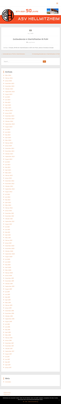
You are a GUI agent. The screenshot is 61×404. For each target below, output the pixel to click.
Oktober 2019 (9, 283)
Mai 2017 (7, 362)
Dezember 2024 (9, 116)
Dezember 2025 (9, 83)
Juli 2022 (7, 194)
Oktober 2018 (9, 316)
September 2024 (10, 124)
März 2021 (8, 237)
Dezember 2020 (9, 246)
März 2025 (8, 108)
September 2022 (10, 189)
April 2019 (8, 300)
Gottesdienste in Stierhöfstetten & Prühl (30, 39)
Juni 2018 (7, 327)
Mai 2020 (7, 264)
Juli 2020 (7, 259)
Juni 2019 (7, 294)
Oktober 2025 (9, 89)
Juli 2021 (7, 227)
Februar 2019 (8, 305)
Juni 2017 (7, 359)
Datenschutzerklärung (33, 401)
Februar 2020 (9, 273)
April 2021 (8, 235)
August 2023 (8, 159)
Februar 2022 (9, 208)
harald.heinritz (31, 42)
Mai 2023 (7, 167)
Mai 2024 (7, 135)
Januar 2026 (8, 81)
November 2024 (9, 118)
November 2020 (9, 248)
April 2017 (8, 365)
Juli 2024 (7, 129)
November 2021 (9, 216)
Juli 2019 (7, 292)
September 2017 (9, 351)
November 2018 (9, 313)
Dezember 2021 (9, 213)
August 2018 (8, 321)
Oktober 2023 (9, 154)
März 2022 (8, 205)
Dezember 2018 (9, 310)
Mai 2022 (7, 200)
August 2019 (8, 289)
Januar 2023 (8, 178)
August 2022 (8, 191)
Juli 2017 (7, 356)
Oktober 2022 (9, 186)
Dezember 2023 (9, 148)
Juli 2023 (7, 162)
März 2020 (8, 270)
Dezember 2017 (9, 343)
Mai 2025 (7, 102)
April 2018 (8, 332)
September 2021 (9, 221)
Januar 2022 (8, 210)
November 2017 (9, 346)
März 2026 (8, 75)
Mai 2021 (7, 232)
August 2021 (8, 224)
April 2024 (8, 137)
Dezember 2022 (9, 181)
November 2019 (9, 281)
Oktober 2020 (9, 251)
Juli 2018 (7, 324)
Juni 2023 (7, 164)
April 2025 (8, 105)
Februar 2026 (9, 78)
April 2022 (8, 202)
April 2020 (8, 267)
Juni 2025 (7, 99)
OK (23, 401)
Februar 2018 (8, 338)
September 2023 (10, 156)
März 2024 (8, 140)
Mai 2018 (7, 329)
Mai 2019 (7, 297)
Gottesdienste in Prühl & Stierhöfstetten (13, 54)
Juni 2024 (7, 132)
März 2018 (8, 335)
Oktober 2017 (9, 348)
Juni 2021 (7, 229)
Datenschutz (7, 392)
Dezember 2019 (9, 278)
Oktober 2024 (9, 121)
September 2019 (9, 286)
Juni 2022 (7, 197)
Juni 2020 (7, 262)
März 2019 (8, 302)
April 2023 (8, 170)
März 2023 (8, 173)
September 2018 (9, 319)
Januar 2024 (8, 145)
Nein (26, 401)
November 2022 (9, 183)
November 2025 (9, 86)
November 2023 (9, 151)
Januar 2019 (8, 308)
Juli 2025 (7, 97)
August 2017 (8, 354)
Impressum (7, 394)
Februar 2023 (9, 175)
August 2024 (8, 127)
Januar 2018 (8, 340)
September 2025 (10, 91)
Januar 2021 (8, 243)
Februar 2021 (8, 240)
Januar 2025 (8, 113)
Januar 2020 (8, 275)
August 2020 (8, 256)
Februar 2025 (9, 110)
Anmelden (8, 382)
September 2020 (10, 254)
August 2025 (8, 94)
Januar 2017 (8, 367)
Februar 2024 (9, 143)
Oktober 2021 (9, 219)
